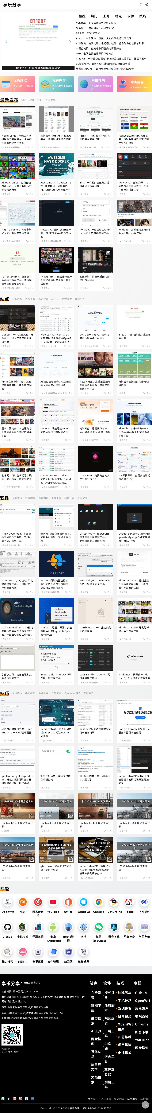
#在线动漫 (5, 440)
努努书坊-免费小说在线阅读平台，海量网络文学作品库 (56, 137)
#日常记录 (45, 831)
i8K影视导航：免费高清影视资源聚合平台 (134, 477)
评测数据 (38, 936)
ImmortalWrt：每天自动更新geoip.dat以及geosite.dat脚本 (56, 732)
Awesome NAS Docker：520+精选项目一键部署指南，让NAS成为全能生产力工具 (56, 186)
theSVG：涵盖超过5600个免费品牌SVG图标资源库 (55, 430)
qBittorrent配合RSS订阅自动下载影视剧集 (56, 868)
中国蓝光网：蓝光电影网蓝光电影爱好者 (98, 48)
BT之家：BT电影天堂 (88, 33)
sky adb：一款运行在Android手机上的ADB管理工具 (95, 231)
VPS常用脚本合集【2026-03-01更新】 (95, 777)
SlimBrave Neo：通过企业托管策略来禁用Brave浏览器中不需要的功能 (133, 584)
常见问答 (119, 1098)
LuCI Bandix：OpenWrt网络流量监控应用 (95, 676)
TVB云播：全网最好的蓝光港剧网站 (96, 23)
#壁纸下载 (122, 440)
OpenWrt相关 (72, 693)
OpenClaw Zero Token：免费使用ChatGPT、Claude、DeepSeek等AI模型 (56, 479)
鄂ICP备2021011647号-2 (97, 1108)
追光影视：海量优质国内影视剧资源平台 (95, 278)
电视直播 (38, 961)
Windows (84, 912)
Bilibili (23, 961)
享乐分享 (20, 983)
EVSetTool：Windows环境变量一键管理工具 (56, 676)
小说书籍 (22, 936)
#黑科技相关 (53, 487)
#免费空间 (93, 440)
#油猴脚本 (45, 545)
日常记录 (56, 693)
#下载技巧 (45, 878)
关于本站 (106, 1098)
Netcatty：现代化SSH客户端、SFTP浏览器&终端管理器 (56, 233)
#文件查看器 (123, 545)
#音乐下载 (93, 346)
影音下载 (114, 936)
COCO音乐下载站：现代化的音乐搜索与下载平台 (94, 336)
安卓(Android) (54, 938)
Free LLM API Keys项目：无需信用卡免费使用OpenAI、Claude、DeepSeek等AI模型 (56, 338)
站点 (23, 100)
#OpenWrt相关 (8, 740)
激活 (83, 936)
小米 (23, 912)
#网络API (45, 346)
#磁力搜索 (84, 194)
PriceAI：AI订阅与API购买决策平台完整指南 (95, 137)
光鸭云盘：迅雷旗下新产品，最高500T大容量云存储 (95, 430)
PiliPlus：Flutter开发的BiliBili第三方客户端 (134, 629)
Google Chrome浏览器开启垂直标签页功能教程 (134, 730)
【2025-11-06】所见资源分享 (134, 824)
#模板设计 (5, 241)
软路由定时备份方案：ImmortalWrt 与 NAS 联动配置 (16, 730)
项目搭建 (125, 1044)
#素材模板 (15, 241)
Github (8, 936)
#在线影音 (84, 288)
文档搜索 (96, 1079)
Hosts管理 (68, 938)
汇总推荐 (125, 1036)
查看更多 (50, 100)
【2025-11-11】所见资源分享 (95, 824)
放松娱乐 (83, 961)
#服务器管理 (55, 241)
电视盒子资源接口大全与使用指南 (133, 383)
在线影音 (17, 298)
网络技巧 (98, 80)
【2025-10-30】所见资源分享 (17, 868)
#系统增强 (84, 545)
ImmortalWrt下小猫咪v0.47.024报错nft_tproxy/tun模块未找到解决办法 (95, 869)
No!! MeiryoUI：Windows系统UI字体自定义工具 (95, 582)
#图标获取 (132, 147)
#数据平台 (84, 147)
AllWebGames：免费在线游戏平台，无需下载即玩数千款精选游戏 (16, 186)
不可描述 (144, 912)
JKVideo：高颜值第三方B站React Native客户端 (134, 231)
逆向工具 (109, 1059)
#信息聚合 (5, 147)
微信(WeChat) (99, 938)
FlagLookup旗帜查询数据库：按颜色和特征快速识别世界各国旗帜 (133, 139)
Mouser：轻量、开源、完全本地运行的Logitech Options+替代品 (56, 631)
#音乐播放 (5, 545)
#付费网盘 (84, 440)
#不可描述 (84, 787)
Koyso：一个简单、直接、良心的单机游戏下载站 (103, 38)
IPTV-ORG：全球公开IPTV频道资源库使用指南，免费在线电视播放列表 (133, 186)
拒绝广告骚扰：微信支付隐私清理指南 (56, 777)
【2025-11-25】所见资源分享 (56, 824)
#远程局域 (45, 241)
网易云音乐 (38, 914)
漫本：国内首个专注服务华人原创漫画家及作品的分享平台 (16, 432)
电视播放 (125, 1052)
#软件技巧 (45, 787)
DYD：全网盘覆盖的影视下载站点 (95, 53)
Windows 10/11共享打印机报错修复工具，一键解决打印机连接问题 (17, 584)
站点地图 (132, 1098)
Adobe (129, 912)
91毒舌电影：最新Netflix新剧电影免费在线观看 (103, 63)
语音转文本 (96, 1066)
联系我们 (145, 1098)
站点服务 (137, 82)
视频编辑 (43, 498)
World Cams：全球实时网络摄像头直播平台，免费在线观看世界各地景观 (16, 139)
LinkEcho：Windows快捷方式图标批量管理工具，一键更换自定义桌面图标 (95, 537)
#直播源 (121, 194)
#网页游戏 (5, 194)
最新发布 (9, 99)
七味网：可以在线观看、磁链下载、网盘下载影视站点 (16, 477)
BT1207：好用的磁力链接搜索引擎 (134, 336)
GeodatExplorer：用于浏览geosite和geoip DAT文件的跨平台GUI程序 (134, 537)
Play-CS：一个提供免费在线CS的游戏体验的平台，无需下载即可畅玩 (111, 58)
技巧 (39, 100)
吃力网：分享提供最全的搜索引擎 (95, 28)
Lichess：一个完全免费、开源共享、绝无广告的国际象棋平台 (17, 338)
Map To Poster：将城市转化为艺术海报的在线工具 (16, 231)
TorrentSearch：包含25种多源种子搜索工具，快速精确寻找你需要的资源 (16, 280)
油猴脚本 (30, 498)
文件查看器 (109, 1071)
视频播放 (17, 498)
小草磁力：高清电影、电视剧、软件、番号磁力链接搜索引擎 (110, 43)
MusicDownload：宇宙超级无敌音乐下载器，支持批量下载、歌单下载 (16, 537)
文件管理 (53, 961)
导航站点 (96, 1054)
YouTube (53, 912)
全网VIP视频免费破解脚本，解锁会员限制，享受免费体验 (56, 537)
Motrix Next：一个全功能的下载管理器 (95, 629)
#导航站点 (122, 487)
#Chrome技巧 (124, 740)
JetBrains (115, 912)
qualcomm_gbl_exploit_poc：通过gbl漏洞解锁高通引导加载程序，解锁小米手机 (17, 779)
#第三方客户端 (124, 241)
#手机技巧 (5, 787)
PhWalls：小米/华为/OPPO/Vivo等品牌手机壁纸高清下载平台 (133, 432)
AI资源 (68, 961)
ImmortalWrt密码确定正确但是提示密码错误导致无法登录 (133, 779)
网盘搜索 (67, 298)
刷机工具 (109, 1084)
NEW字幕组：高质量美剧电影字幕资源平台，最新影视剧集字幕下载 (95, 385)
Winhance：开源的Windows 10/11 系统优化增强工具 (134, 676)
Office (68, 912)
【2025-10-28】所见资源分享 (134, 868)
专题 (4, 888)
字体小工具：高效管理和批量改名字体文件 (16, 676)
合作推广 (93, 1098)
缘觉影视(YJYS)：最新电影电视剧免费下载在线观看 (105, 68)
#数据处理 (5, 288)
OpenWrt (8, 912)
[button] (70, 42)
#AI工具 (92, 147)
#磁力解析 (15, 288)
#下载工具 (15, 545)
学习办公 (144, 936)
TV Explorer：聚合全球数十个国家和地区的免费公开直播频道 (56, 280)
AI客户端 (69, 498)
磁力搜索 (43, 298)
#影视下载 (15, 487)
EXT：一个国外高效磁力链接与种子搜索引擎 (94, 184)
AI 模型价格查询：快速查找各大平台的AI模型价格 (56, 383)
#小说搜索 (54, 147)
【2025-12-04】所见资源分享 (17, 824)
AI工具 (55, 298)
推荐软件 (59, 80)
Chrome (98, 912)
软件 (31, 100)
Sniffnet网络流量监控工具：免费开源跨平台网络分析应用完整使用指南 (56, 584)
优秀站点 (20, 80)
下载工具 (56, 498)
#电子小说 (45, 147)
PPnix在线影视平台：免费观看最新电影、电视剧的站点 (16, 385)
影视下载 (30, 298)
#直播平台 (15, 147)
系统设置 (43, 693)
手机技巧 (30, 693)
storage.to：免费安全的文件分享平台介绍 (95, 477)
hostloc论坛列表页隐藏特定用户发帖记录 (95, 730)
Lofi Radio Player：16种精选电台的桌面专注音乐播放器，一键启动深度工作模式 (17, 631)
